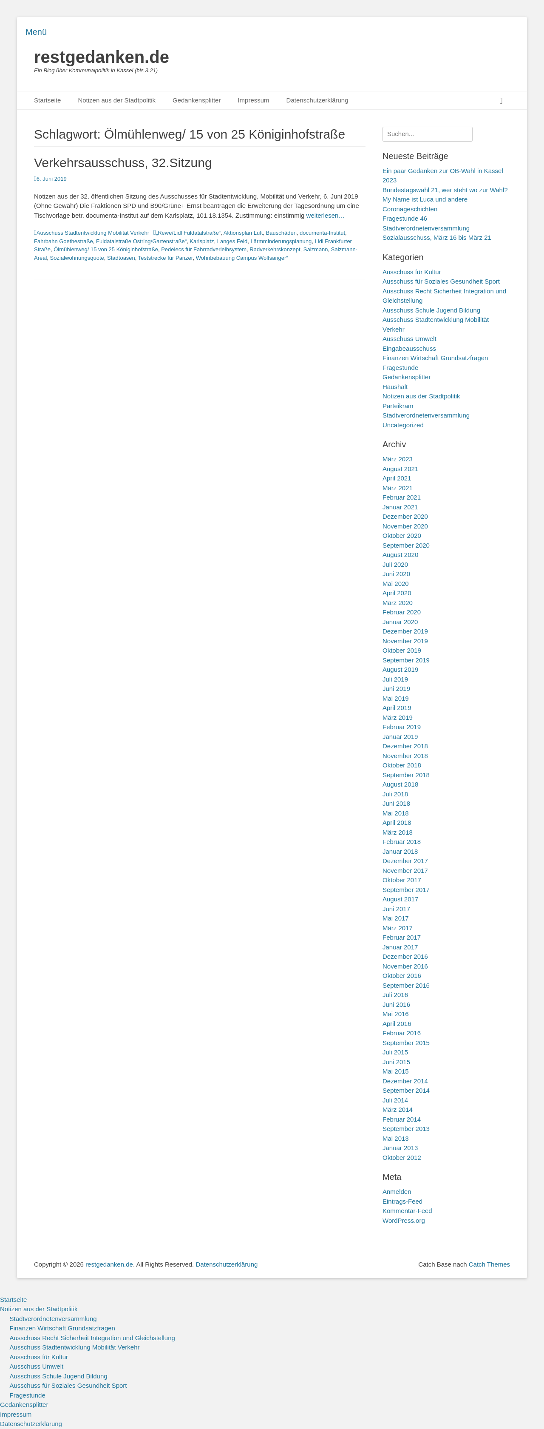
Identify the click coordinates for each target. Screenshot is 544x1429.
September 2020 (406, 545)
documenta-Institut (322, 233)
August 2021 (400, 468)
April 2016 (396, 1023)
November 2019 (405, 641)
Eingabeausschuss (409, 348)
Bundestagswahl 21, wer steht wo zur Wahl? (445, 189)
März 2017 (397, 928)
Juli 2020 (395, 564)
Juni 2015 (396, 1061)
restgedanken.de (101, 57)
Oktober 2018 (401, 765)
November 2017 (405, 870)
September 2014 (406, 1090)
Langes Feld (232, 241)
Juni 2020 (396, 573)
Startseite (47, 100)
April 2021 (396, 478)
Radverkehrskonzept (274, 249)
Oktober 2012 (401, 1157)
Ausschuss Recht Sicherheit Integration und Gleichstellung (92, 1337)
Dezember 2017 (405, 860)
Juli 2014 (395, 1100)
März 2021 (397, 487)
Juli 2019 (395, 679)
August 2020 (400, 554)
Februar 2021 (401, 497)
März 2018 (397, 832)
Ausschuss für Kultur (411, 272)
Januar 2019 (400, 736)
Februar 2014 (401, 1119)
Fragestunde (400, 367)
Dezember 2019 (405, 631)
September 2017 (406, 889)
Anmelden (396, 1191)
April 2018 (396, 822)
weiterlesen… (325, 215)
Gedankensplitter (197, 100)
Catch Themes (489, 1264)
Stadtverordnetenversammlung (426, 415)
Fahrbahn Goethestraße (63, 241)
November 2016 (405, 966)
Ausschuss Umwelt (409, 338)
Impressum (253, 100)
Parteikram (398, 405)
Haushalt (395, 386)
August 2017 (400, 899)
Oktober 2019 (401, 650)
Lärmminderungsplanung (281, 241)
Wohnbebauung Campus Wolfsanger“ (242, 258)
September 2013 (406, 1128)
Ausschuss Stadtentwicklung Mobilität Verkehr (93, 233)
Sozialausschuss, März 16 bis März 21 (436, 237)
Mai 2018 (395, 813)
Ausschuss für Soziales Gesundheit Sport (441, 281)
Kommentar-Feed (407, 1210)
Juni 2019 (396, 688)
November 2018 (405, 755)
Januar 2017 (400, 947)
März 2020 (397, 602)
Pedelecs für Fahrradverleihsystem (203, 249)
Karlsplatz (202, 241)
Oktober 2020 (401, 535)
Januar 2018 (400, 851)
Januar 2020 (400, 621)
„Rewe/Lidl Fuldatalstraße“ (188, 233)
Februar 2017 (401, 937)
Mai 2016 (395, 1013)
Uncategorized (403, 425)
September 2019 (406, 660)
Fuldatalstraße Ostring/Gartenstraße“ (141, 241)
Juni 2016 (396, 1004)
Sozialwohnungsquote (77, 258)
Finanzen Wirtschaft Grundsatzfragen (435, 357)
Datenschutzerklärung (317, 100)
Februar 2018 (401, 841)
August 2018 (400, 784)
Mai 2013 (395, 1138)
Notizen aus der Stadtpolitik (117, 100)
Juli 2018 (395, 794)
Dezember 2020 (405, 516)
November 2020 (405, 526)
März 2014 (397, 1109)
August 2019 (400, 669)
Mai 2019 (395, 698)
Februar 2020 (401, 612)
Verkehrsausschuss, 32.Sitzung (123, 163)
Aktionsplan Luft (243, 233)
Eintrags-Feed (402, 1201)
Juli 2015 (395, 1052)
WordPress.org (403, 1220)
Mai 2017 (395, 918)
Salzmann (315, 249)
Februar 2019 (401, 726)
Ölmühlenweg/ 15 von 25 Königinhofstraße (106, 249)
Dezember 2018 (405, 746)
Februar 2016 (401, 1033)
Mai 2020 (395, 583)
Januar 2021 (400, 507)
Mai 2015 (395, 1071)
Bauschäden (281, 233)
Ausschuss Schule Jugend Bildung (431, 310)
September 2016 (406, 985)
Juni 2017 (396, 908)
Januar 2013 (400, 1147)
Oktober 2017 (401, 880)
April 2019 (396, 707)
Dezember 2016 (405, 956)
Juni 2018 (396, 803)
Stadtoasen (121, 258)
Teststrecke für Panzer (165, 258)
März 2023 (397, 459)
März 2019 (397, 717)
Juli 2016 (395, 994)
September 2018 (406, 774)
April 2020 (396, 593)
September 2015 (406, 1042)
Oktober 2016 (401, 975)
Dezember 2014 (405, 1081)
